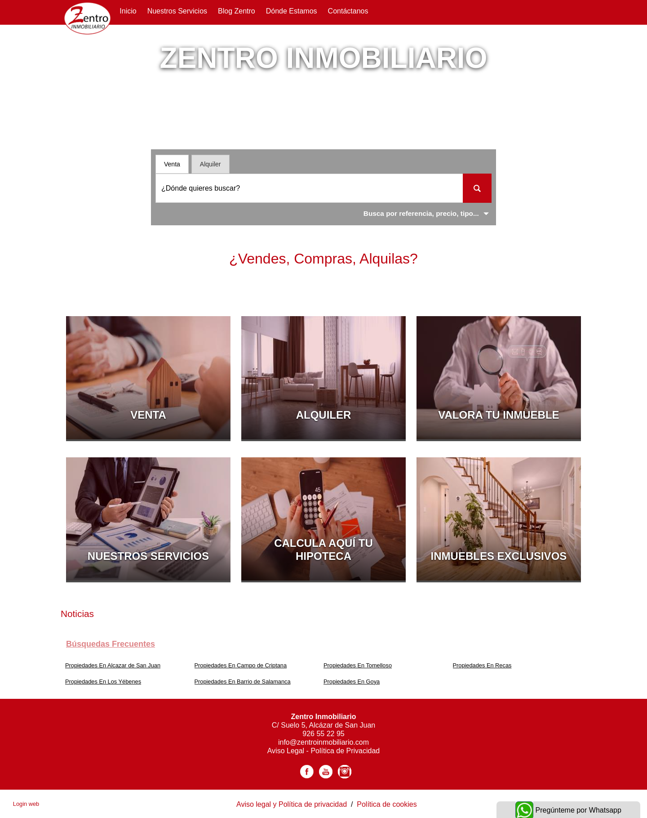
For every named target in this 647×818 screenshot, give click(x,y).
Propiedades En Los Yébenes (103, 681)
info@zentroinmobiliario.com (323, 742)
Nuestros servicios (177, 11)
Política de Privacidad (345, 751)
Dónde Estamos (291, 11)
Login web (26, 803)
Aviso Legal (286, 751)
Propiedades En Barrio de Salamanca (243, 681)
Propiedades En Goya (352, 681)
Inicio (128, 11)
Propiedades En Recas (482, 665)
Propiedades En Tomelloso (358, 665)
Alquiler (210, 164)
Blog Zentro (236, 11)
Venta (172, 164)
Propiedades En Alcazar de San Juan (112, 665)
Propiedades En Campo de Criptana (241, 665)
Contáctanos (348, 11)
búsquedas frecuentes (110, 643)
